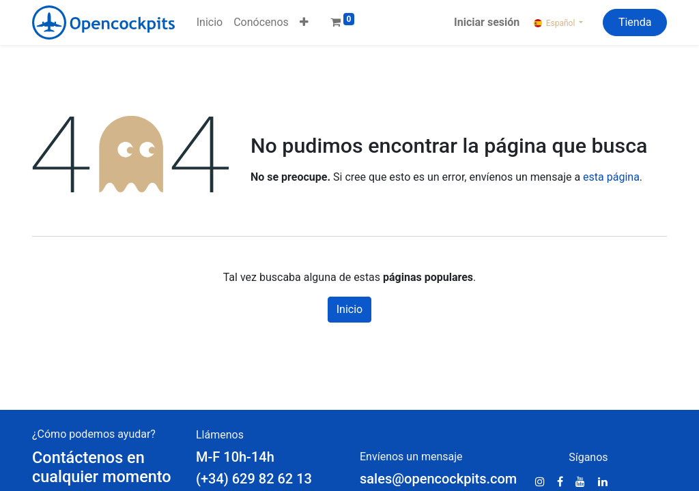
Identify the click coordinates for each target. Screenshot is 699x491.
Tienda (634, 22)
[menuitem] (209, 22)
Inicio (349, 309)
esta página (611, 176)
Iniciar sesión (486, 22)
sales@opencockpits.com (438, 479)
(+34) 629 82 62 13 (255, 479)
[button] (304, 22)
